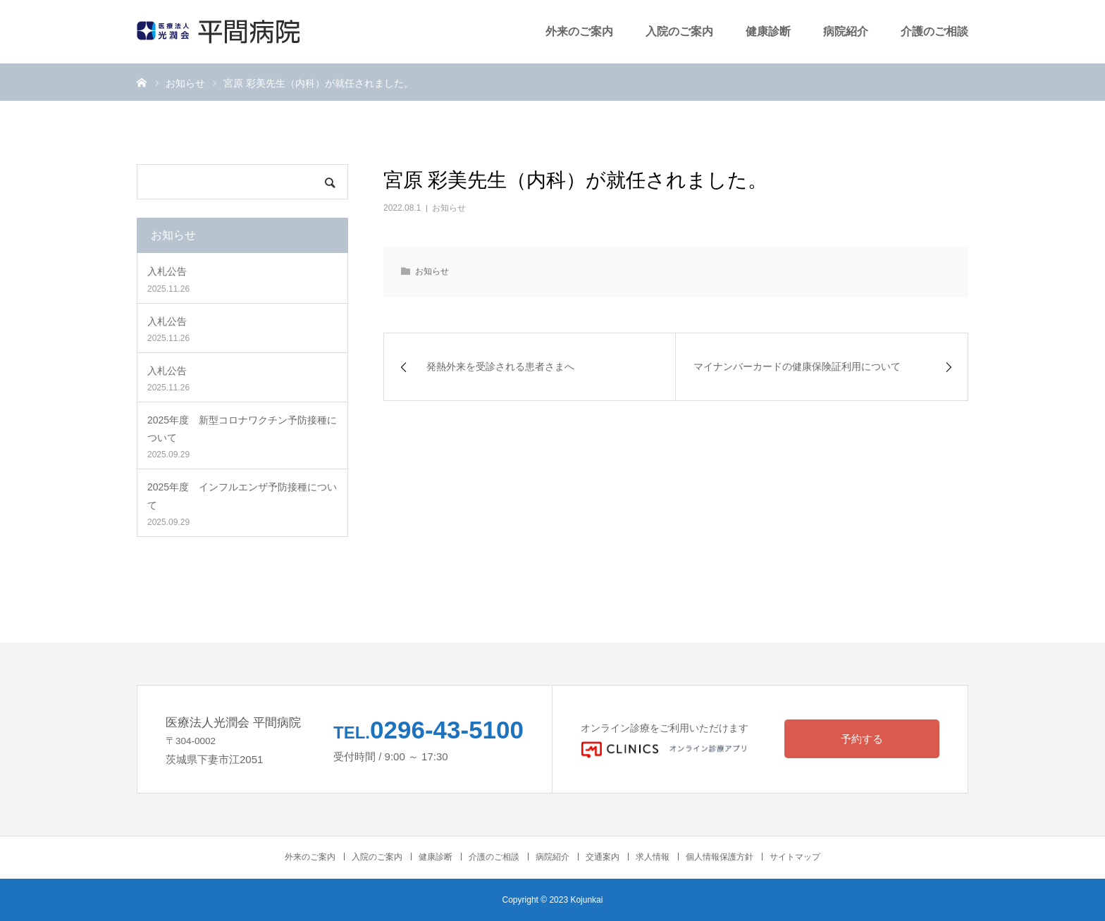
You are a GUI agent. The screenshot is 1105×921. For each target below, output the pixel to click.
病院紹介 (845, 31)
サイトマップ (795, 857)
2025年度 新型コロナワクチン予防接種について (242, 428)
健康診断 (768, 31)
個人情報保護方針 (719, 857)
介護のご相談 (934, 31)
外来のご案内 (579, 31)
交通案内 (602, 857)
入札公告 (167, 271)
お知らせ (449, 208)
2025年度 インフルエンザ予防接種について (242, 495)
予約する (862, 739)
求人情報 (652, 857)
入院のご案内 (679, 31)
